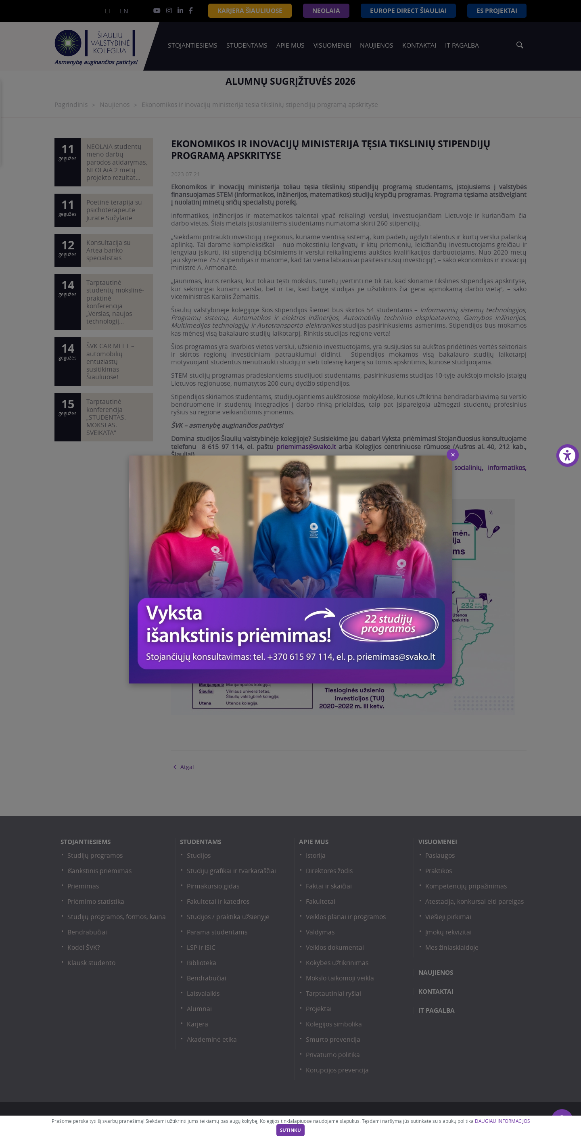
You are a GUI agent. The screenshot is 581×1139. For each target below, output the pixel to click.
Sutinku (290, 1130)
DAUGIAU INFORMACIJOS (502, 1121)
